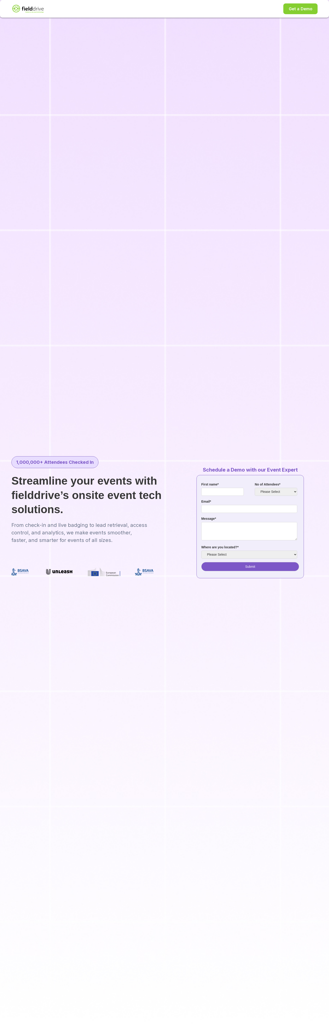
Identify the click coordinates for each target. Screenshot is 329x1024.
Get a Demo (300, 8)
